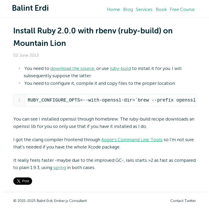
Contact (176, 201)
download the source (72, 68)
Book (161, 9)
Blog (128, 9)
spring (59, 167)
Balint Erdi (30, 9)
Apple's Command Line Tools (132, 140)
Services (144, 9)
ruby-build (120, 68)
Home (113, 9)
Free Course (182, 9)
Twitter (190, 201)
